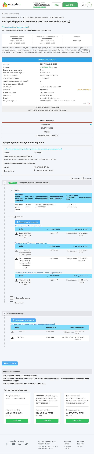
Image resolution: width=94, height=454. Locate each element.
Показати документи (43, 170)
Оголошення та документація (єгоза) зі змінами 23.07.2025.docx (25, 262)
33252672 (44, 89)
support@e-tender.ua (41, 5)
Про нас (67, 449)
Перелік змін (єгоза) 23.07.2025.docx (25, 282)
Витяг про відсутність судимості (47, 107)
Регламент (81, 441)
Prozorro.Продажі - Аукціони (48, 446)
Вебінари (80, 444)
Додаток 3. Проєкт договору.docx (25, 235)
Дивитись (17, 420)
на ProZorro (36, 30)
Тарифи (79, 446)
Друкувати (10, 363)
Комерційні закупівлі (45, 449)
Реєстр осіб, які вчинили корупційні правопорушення (47, 110)
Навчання (67, 441)
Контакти (67, 446)
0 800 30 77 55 (39, 3)
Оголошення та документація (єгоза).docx (25, 252)
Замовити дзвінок (39, 7)
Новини (66, 444)
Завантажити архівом (27, 222)
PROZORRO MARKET (44, 444)
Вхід (57, 5)
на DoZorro (46, 30)
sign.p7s (22, 331)
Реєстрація (70, 5)
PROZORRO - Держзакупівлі (47, 441)
